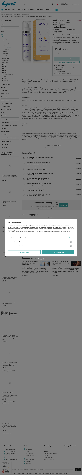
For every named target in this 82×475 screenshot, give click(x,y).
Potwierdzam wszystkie (58, 252)
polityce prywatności (23, 228)
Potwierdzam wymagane (24, 252)
